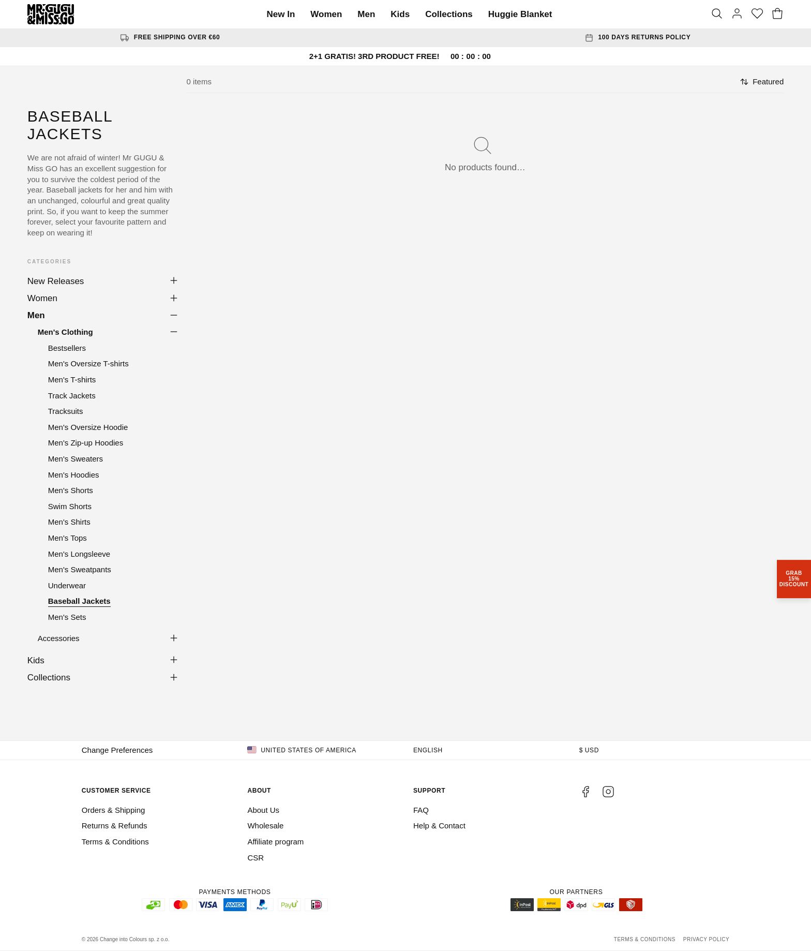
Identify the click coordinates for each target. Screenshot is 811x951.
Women (326, 14)
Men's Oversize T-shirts (88, 363)
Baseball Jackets (79, 601)
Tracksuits (65, 411)
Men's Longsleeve (79, 553)
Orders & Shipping (113, 810)
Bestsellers (67, 348)
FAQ (421, 810)
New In (281, 14)
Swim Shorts (70, 506)
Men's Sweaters (75, 458)
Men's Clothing (65, 332)
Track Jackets (72, 395)
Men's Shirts (69, 521)
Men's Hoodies (73, 474)
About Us (263, 810)
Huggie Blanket (520, 14)
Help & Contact (439, 825)
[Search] (717, 14)
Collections (449, 14)
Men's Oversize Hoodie (88, 427)
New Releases (55, 281)
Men (366, 14)
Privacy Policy (706, 939)
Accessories (59, 638)
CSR (255, 857)
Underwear (67, 585)
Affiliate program (275, 841)
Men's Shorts (70, 490)
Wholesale (265, 825)
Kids (400, 14)
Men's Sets (67, 617)
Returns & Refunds (114, 825)
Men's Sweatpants (79, 569)
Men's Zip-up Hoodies (85, 442)
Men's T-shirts (72, 379)
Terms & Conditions (115, 841)
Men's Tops (67, 537)
